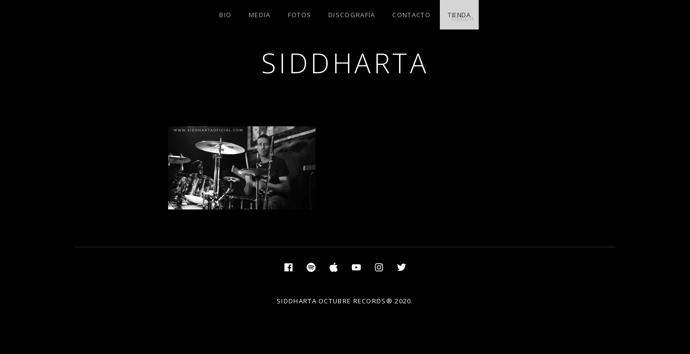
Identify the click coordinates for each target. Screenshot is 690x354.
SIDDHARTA (345, 62)
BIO (225, 14)
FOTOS (300, 14)
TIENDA (459, 14)
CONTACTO (411, 14)
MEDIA (260, 14)
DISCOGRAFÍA (351, 14)
